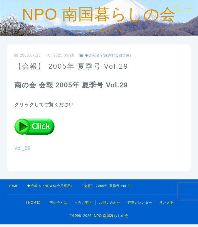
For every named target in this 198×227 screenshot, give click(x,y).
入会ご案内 (83, 205)
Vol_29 (22, 150)
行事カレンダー (140, 205)
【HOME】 (33, 205)
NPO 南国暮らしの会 (99, 15)
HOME (13, 188)
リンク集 (166, 205)
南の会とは (58, 205)
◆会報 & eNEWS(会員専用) (106, 58)
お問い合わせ (109, 205)
